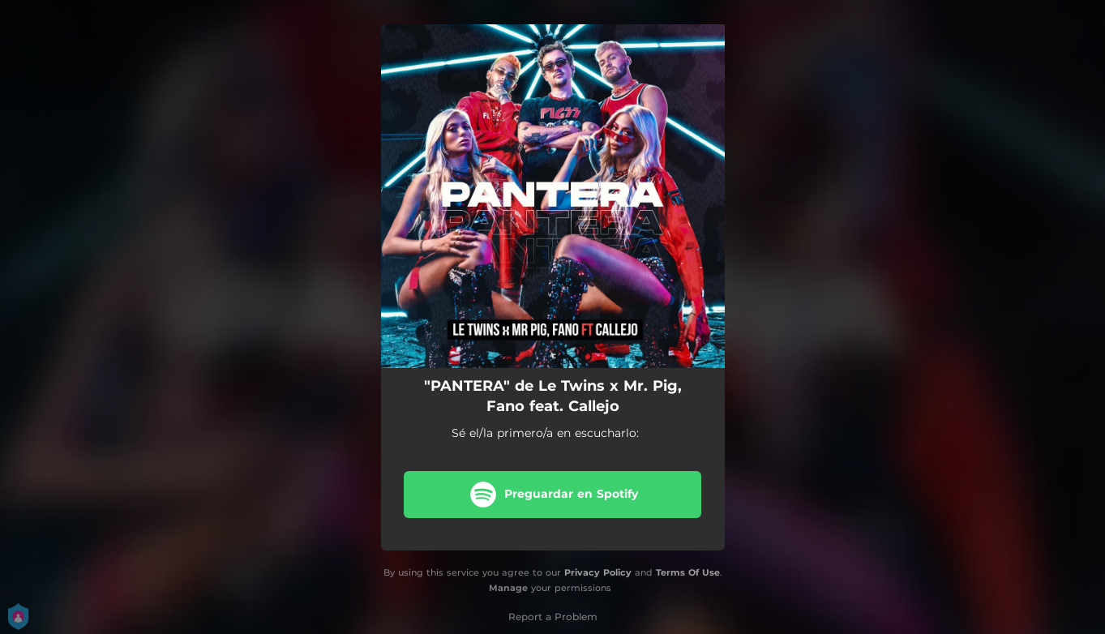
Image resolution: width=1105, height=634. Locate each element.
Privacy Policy (598, 572)
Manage (508, 587)
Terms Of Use (688, 572)
